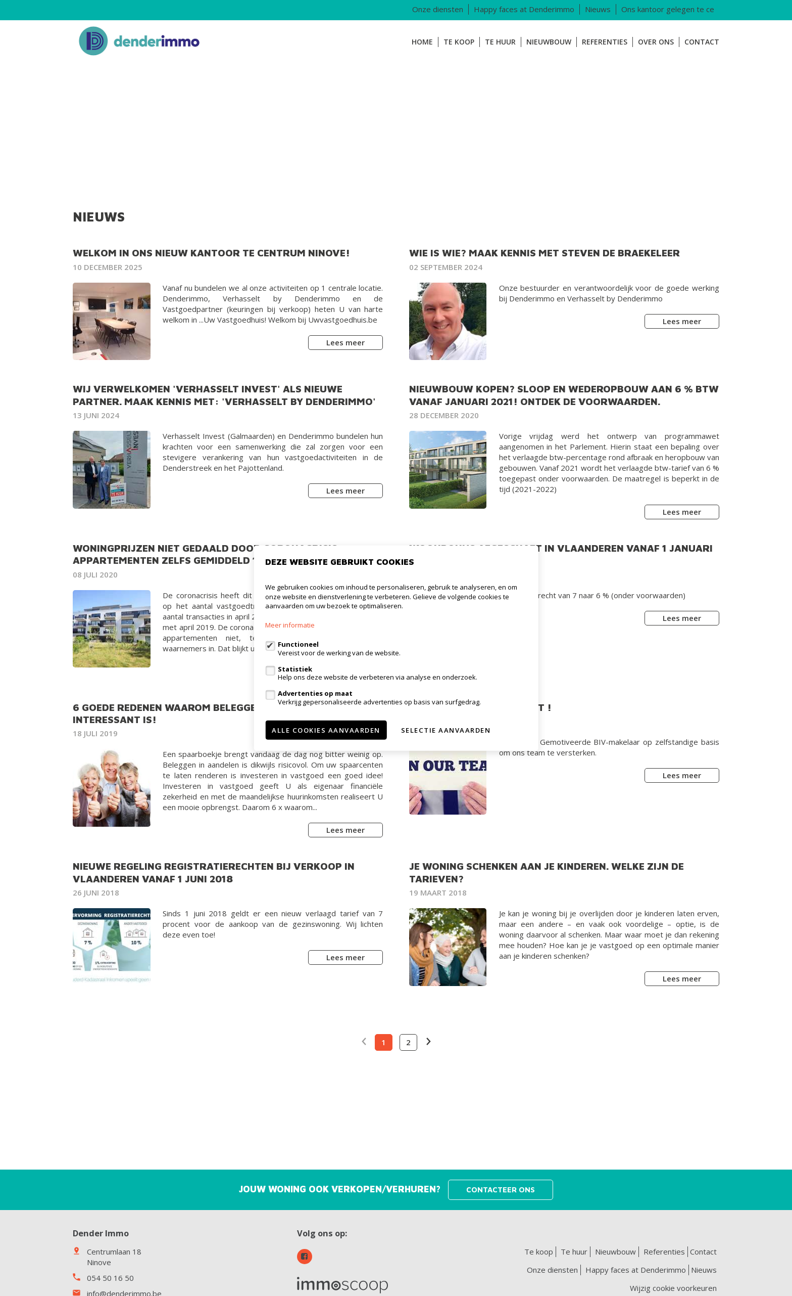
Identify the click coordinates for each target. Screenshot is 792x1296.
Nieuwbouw (548, 42)
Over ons (656, 42)
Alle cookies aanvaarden (326, 729)
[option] (396, 124)
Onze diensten (437, 9)
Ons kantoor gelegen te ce (667, 9)
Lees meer (345, 342)
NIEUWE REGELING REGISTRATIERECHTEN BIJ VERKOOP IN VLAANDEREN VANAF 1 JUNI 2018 (214, 872)
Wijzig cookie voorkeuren (673, 1288)
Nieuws (598, 9)
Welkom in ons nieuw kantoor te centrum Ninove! (211, 252)
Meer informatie (290, 625)
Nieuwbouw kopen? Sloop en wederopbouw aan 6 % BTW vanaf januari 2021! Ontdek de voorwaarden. (564, 395)
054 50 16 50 (110, 1278)
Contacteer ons (500, 1189)
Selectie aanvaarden (446, 729)
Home (422, 42)
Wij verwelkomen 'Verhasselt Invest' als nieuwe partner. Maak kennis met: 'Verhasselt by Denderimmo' (224, 395)
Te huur (500, 42)
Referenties (604, 42)
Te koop (458, 42)
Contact (701, 42)
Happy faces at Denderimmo (524, 9)
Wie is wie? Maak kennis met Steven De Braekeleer (544, 252)
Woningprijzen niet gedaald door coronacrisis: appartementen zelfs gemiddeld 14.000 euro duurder (219, 554)
